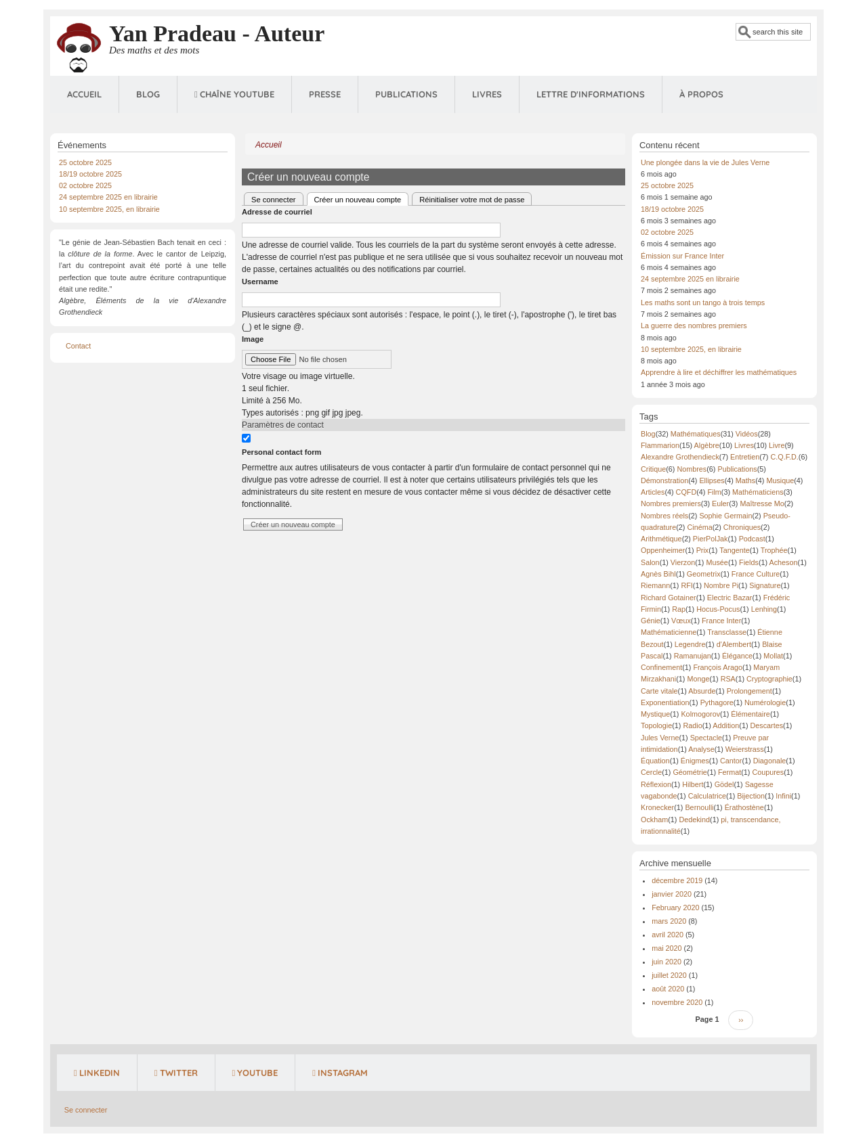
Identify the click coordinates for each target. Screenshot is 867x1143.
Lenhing (764, 609)
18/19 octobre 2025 (90, 174)
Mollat (773, 656)
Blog (148, 94)
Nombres (691, 469)
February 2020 (675, 907)
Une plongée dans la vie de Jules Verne (705, 162)
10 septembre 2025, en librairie (109, 209)
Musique (780, 480)
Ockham (654, 819)
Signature (764, 585)
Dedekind (694, 819)
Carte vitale (659, 691)
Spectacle (706, 738)
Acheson (783, 562)
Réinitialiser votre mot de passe (471, 200)
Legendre (690, 644)
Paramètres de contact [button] (283, 425)
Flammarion (660, 445)
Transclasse (726, 632)
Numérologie (765, 702)
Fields (749, 562)
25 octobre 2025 (85, 162)
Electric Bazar (730, 597)
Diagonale (769, 761)
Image (252, 339)
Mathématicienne (668, 632)
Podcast (752, 539)
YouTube (255, 1072)
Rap (678, 609)
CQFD (686, 492)
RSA (728, 679)
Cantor (731, 761)
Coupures (768, 772)
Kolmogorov (700, 714)
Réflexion (656, 784)
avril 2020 (667, 935)
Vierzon (683, 562)
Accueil (84, 94)
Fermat (729, 772)
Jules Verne (660, 738)
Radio (692, 725)
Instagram (340, 1072)
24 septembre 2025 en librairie (108, 197)
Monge (698, 679)
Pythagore (717, 702)
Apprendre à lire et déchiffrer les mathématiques (719, 372)
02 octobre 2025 (85, 185)
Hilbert (692, 784)
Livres (487, 94)
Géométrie (689, 772)
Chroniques (742, 527)
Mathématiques (696, 434)
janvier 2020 (672, 894)
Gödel (724, 784)
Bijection (751, 796)
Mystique (655, 714)
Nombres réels (664, 516)
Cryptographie (769, 679)
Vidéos (747, 434)
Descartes (767, 725)
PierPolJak (710, 539)
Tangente (734, 550)
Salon (650, 562)
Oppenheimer (663, 550)
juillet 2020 (669, 975)
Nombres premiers (671, 503)
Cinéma (699, 527)
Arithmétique (661, 539)
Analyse (701, 749)
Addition (726, 725)
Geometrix (704, 574)
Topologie (656, 725)
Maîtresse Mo (762, 503)
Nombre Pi (721, 585)
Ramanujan (692, 656)
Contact (78, 346)
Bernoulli (699, 807)
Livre (776, 445)
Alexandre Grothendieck (680, 457)
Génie (650, 621)
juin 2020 (666, 962)
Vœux (681, 621)
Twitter (176, 1072)
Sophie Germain (725, 516)
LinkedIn (97, 1072)
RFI (686, 585)
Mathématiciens (758, 492)
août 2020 (668, 989)
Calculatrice (707, 796)
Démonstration (664, 480)
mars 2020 (669, 921)
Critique (653, 469)
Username (260, 281)
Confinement (661, 667)
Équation (655, 761)
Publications (406, 94)
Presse (325, 94)
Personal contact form (281, 452)
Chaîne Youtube (234, 94)
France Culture (756, 574)
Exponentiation (665, 702)
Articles (652, 492)
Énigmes (695, 761)
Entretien (744, 457)
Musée (716, 562)
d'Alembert (734, 644)
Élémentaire (750, 714)
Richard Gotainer (668, 597)
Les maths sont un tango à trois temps (703, 302)
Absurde (701, 691)
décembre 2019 (677, 880)
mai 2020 (666, 948)
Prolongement (749, 691)
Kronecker (657, 807)
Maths (745, 480)
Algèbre (706, 445)
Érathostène (744, 807)
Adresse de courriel (277, 212)
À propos (701, 94)
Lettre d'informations (590, 94)
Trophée (774, 550)
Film (714, 492)
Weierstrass (744, 749)
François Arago (717, 667)
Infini (783, 796)
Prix (702, 550)
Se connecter (273, 200)
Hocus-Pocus (718, 609)
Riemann (655, 585)
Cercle (651, 772)
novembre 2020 (677, 1002)
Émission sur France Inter (682, 256)
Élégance (737, 656)
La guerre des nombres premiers (694, 325)
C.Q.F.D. (784, 457)
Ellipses (711, 480)
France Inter (721, 621)
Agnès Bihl (658, 574)
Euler (720, 503)
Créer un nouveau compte (361, 198)
